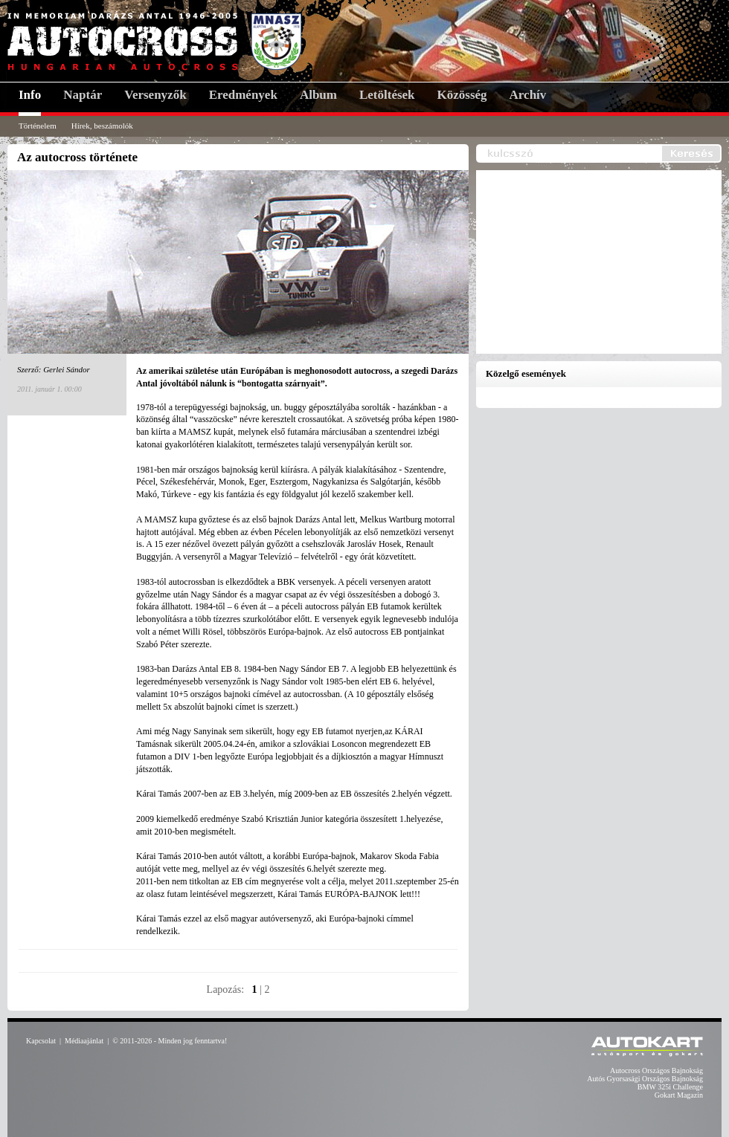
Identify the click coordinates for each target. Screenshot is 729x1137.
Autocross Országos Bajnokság (656, 1070)
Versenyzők (155, 95)
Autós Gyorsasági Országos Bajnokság (645, 1079)
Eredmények (243, 95)
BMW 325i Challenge (670, 1087)
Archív (528, 95)
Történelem (38, 125)
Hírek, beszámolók (102, 125)
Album (318, 95)
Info (30, 95)
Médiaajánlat (84, 1041)
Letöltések (387, 95)
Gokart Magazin (679, 1095)
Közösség (462, 95)
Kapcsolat (41, 1041)
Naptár (82, 95)
